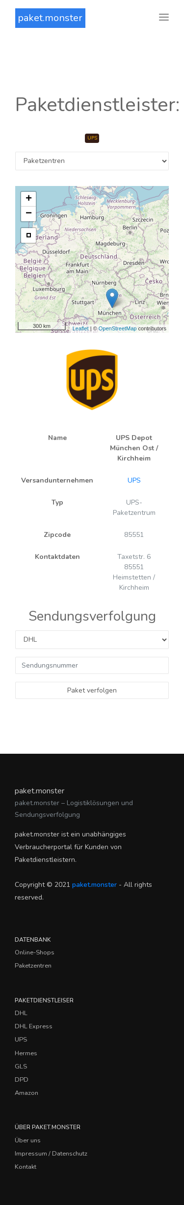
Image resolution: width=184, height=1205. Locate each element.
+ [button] (29, 199)
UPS (134, 480)
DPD (21, 1079)
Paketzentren (33, 965)
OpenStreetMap (118, 328)
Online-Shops (34, 952)
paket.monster (50, 17)
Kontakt (25, 1166)
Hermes (26, 1053)
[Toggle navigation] (164, 18)
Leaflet (81, 328)
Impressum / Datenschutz (51, 1153)
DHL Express (34, 1026)
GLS (21, 1066)
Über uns (28, 1140)
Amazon (26, 1093)
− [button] (29, 214)
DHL (21, 1013)
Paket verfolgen (92, 690)
